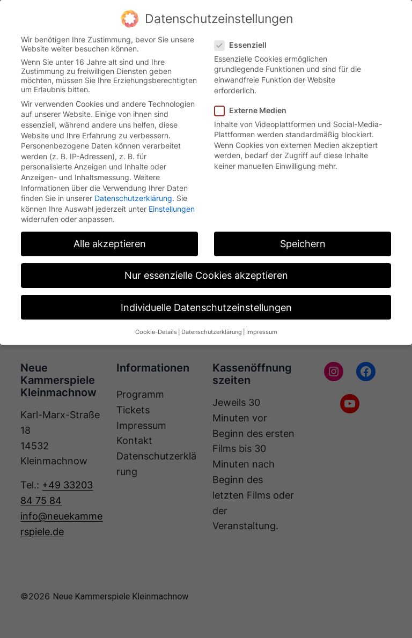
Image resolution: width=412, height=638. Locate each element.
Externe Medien (255, 110)
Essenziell (245, 44)
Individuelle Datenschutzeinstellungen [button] (206, 307)
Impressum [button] (261, 332)
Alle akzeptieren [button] (109, 243)
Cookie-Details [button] (156, 332)
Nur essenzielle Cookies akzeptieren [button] (206, 275)
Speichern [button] (303, 243)
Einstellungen (172, 208)
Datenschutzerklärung (133, 198)
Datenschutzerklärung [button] (211, 332)
